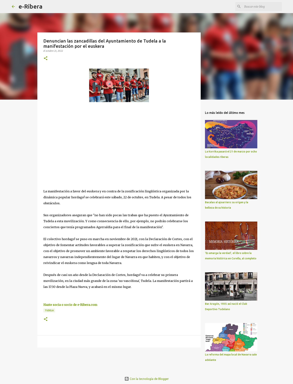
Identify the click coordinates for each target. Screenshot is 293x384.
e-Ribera (30, 6)
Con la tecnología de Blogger (146, 378)
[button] (45, 58)
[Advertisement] (71, 139)
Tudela (49, 310)
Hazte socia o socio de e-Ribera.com (70, 305)
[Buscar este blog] (262, 6)
